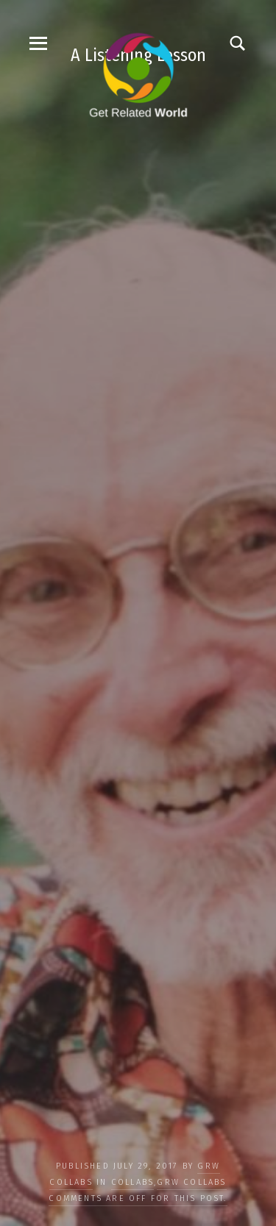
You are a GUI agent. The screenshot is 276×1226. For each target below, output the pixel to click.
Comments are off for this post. (138, 1198)
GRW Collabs (191, 1182)
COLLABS (132, 1182)
